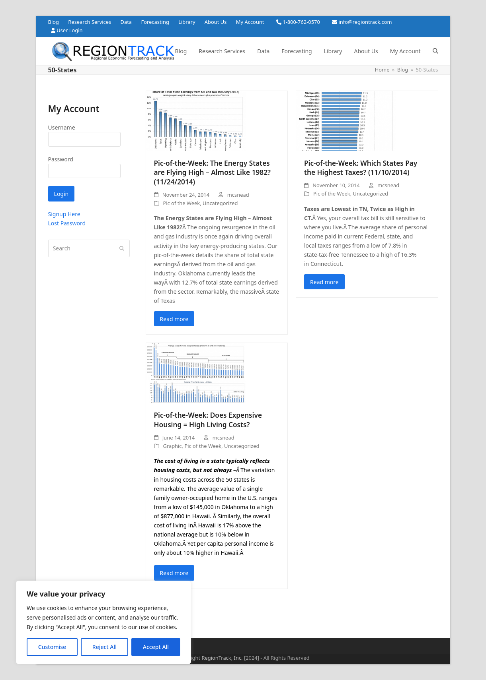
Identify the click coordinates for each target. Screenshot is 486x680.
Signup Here (64, 214)
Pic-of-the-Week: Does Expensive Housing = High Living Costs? (208, 420)
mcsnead (238, 194)
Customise (52, 647)
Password (60, 159)
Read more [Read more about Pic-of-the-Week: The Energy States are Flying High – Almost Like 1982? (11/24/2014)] (174, 319)
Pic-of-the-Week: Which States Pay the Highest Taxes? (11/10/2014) (360, 168)
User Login (69, 30)
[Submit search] (121, 248)
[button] (435, 51)
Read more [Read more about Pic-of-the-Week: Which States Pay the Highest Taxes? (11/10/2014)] (324, 282)
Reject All (104, 647)
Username (61, 127)
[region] (103, 622)
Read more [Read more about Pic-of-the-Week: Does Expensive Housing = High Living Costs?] (174, 573)
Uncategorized (220, 203)
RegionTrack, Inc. (221, 657)
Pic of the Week (181, 203)
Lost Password (67, 223)
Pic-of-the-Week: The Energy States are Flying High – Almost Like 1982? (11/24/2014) (212, 172)
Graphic (172, 445)
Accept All (156, 647)
